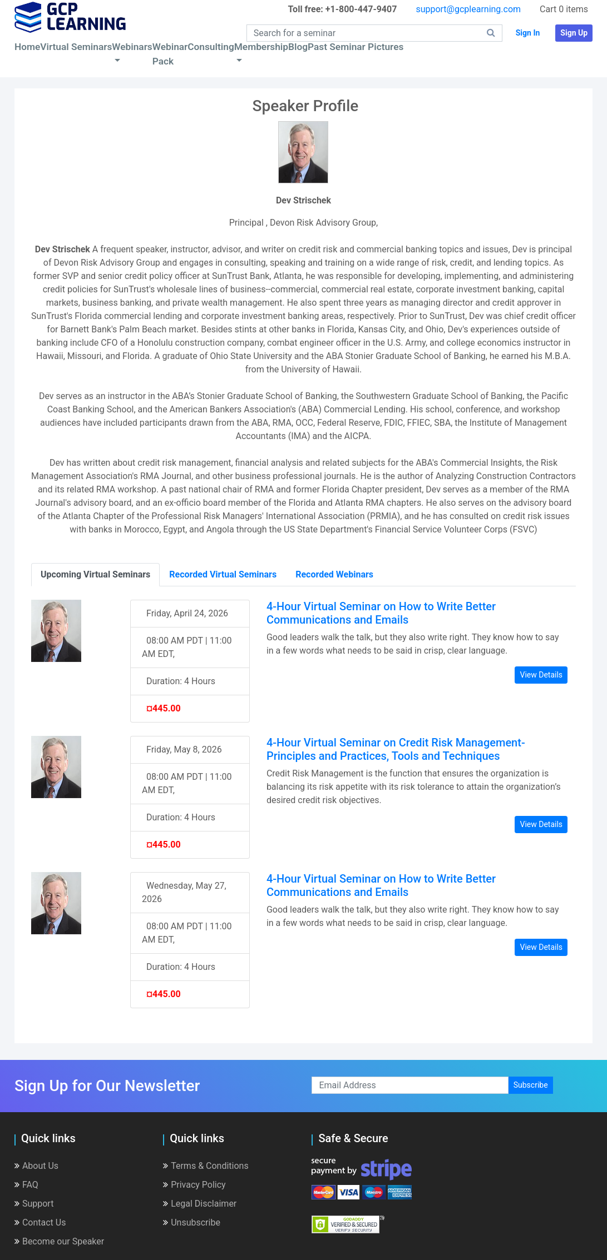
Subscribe (531, 1084)
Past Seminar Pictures (355, 46)
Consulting (210, 46)
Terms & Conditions (206, 1166)
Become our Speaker (59, 1241)
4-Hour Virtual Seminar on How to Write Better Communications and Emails (381, 613)
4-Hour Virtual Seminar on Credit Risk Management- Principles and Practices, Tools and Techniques (396, 749)
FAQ (26, 1184)
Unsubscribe (191, 1222)
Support (33, 1203)
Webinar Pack (170, 54)
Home (27, 46)
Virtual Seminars (76, 46)
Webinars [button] (132, 46)
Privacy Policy (194, 1184)
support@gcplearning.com (468, 9)
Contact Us (40, 1222)
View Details (541, 674)
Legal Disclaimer (199, 1203)
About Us (36, 1166)
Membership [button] (261, 46)
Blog (298, 46)
